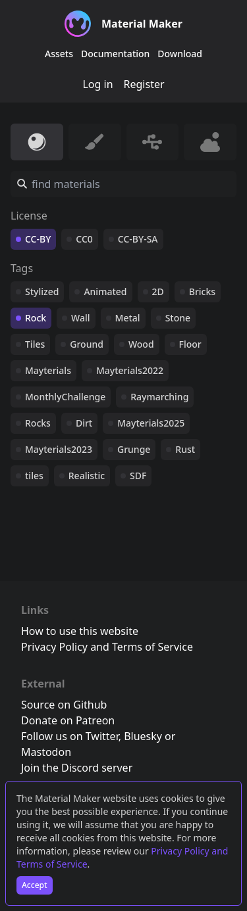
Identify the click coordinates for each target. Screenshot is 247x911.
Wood (141, 344)
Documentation (115, 53)
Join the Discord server (76, 767)
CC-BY (38, 239)
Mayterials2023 (58, 449)
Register (144, 84)
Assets (59, 53)
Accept (34, 885)
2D (158, 291)
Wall (80, 318)
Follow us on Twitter (70, 736)
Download (179, 53)
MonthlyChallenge (65, 396)
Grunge (133, 449)
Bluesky (143, 736)
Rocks (38, 423)
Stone (177, 318)
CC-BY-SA (138, 239)
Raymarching (159, 396)
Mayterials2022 (129, 370)
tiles (34, 475)
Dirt (84, 423)
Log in (97, 84)
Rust (185, 449)
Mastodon (46, 752)
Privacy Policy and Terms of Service (107, 647)
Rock (35, 318)
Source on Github (64, 704)
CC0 (84, 239)
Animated (105, 291)
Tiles (35, 344)
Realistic (87, 475)
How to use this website (79, 631)
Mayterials (48, 370)
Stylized (42, 291)
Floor (190, 344)
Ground (86, 344)
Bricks (202, 291)
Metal (127, 318)
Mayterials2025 (150, 423)
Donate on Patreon (68, 720)
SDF (138, 475)
